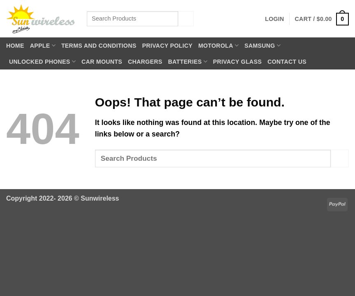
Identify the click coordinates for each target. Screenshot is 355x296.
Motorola (218, 45)
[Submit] (186, 18)
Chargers (145, 61)
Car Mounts (101, 61)
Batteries (187, 61)
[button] (274, 19)
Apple (43, 45)
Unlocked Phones (42, 61)
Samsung (262, 45)
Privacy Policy (167, 45)
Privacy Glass (237, 61)
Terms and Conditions (99, 45)
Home (15, 45)
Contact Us (286, 61)
